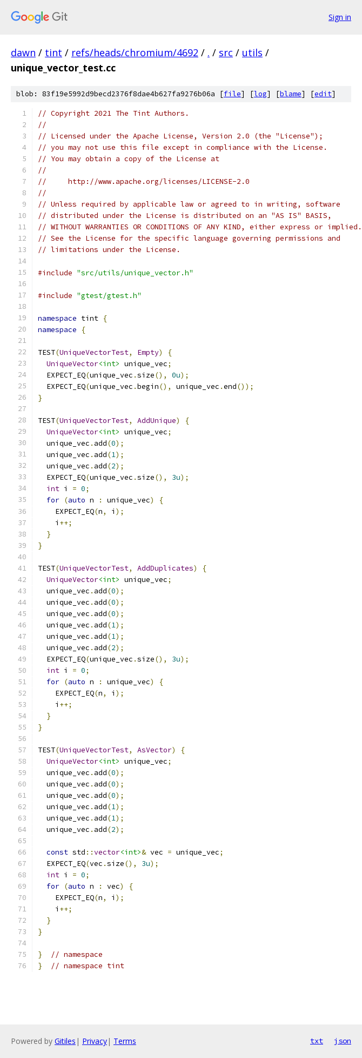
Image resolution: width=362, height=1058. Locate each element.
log (260, 93)
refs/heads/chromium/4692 (134, 52)
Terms (124, 1041)
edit (323, 93)
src (226, 52)
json (342, 1041)
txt (316, 1041)
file (232, 93)
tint (53, 52)
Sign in (340, 17)
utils (252, 52)
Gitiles (65, 1041)
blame (290, 93)
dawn (23, 52)
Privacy (94, 1041)
